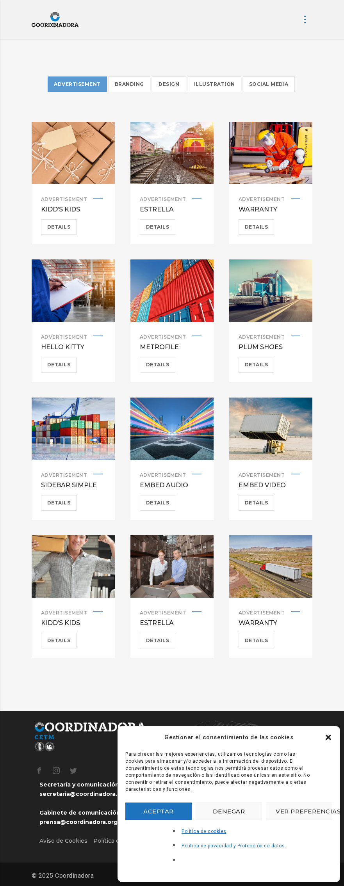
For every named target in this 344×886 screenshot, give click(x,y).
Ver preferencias (304, 811)
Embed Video (262, 485)
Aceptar (158, 811)
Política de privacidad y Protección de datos (233, 846)
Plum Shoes (261, 347)
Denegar (229, 811)
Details (59, 227)
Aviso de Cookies (63, 840)
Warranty (258, 209)
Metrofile (159, 347)
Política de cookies (204, 831)
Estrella (157, 209)
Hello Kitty (62, 347)
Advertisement (64, 199)
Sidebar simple (69, 485)
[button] (328, 737)
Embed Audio (164, 485)
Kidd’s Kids (60, 209)
